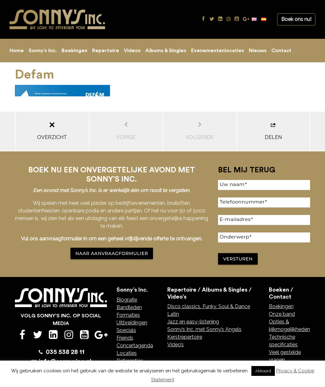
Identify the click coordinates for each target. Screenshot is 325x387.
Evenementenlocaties (217, 50)
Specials (126, 330)
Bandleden (129, 307)
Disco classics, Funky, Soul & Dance (208, 306)
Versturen (238, 259)
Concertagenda (134, 345)
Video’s (175, 345)
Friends (124, 338)
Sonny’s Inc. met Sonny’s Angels (204, 329)
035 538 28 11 (65, 352)
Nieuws (258, 50)
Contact (281, 50)
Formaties (128, 315)
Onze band (282, 314)
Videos (132, 50)
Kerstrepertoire (184, 337)
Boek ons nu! (296, 19)
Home (17, 50)
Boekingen (74, 50)
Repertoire (105, 50)
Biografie (126, 300)
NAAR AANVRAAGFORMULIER (112, 253)
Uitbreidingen (131, 323)
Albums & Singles (165, 50)
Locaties (126, 353)
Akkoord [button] (263, 371)
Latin (173, 314)
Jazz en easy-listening (193, 322)
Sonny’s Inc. (43, 50)
